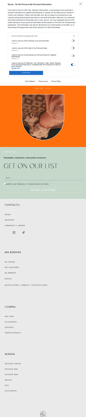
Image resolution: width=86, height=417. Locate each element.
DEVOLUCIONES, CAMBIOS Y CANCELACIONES (26, 285)
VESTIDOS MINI (11, 374)
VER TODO (9, 316)
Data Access (43, 81)
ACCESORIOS (11, 391)
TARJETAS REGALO (13, 333)
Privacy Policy (56, 81)
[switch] (73, 41)
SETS (7, 385)
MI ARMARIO (10, 273)
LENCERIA (9, 327)
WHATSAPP (9, 220)
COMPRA (10, 307)
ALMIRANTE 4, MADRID (15, 225)
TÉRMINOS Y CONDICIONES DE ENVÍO (33, 184)
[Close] (81, 4)
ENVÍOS (8, 279)
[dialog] (43, 43)
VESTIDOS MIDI (11, 369)
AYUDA (8, 214)
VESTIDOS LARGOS (13, 363)
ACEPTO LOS (27, 184)
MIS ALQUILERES (12, 267)
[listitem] (43, 36)
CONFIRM (26, 73)
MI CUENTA (10, 262)
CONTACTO (12, 205)
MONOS (8, 380)
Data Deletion (30, 81)
